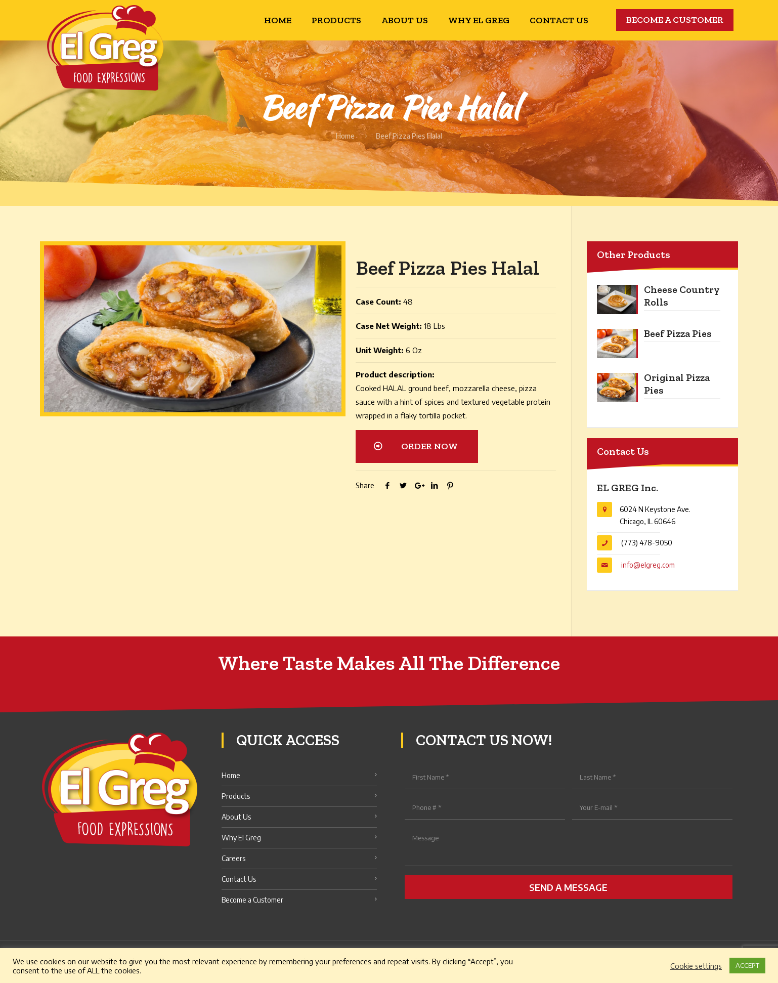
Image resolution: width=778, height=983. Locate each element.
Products (236, 796)
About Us (236, 817)
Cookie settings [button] (696, 965)
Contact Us (239, 879)
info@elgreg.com (648, 565)
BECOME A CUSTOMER (674, 19)
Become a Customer (252, 899)
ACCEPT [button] (747, 965)
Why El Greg (241, 837)
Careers (233, 858)
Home (345, 136)
